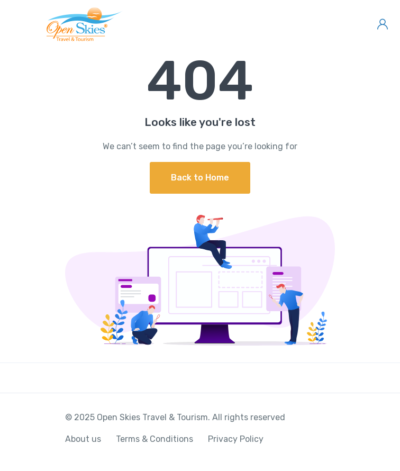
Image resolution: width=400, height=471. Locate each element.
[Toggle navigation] (17, 24)
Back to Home (200, 178)
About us (83, 439)
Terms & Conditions (154, 439)
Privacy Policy (235, 439)
